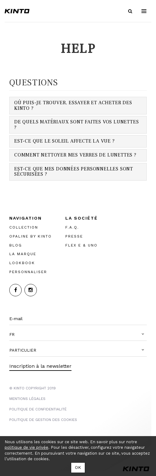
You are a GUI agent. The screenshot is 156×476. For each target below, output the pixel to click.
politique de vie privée (26, 447)
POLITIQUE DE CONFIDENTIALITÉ (38, 409)
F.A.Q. (72, 227)
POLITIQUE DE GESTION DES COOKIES (43, 420)
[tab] (78, 105)
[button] (78, 334)
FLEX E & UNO (81, 245)
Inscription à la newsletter (40, 366)
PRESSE (74, 236)
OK (78, 467)
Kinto (17, 11)
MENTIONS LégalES (27, 399)
